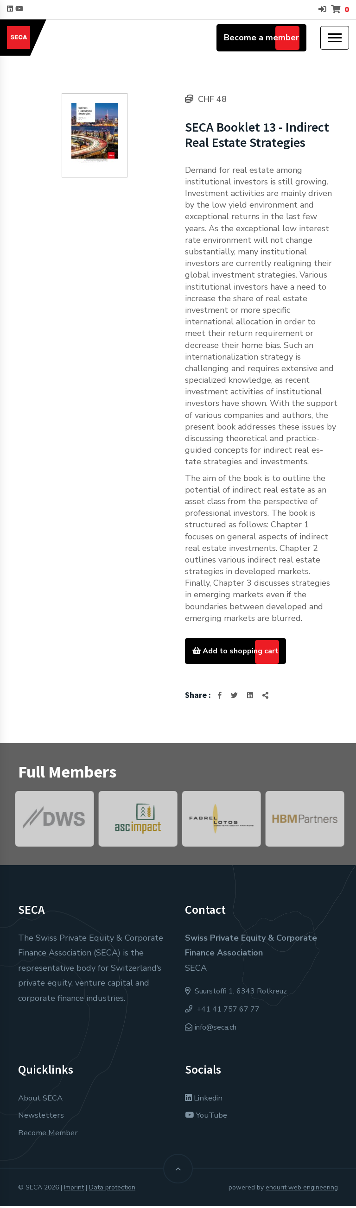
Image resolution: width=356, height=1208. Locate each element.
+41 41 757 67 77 (222, 1011)
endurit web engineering (302, 1189)
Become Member (50, 1134)
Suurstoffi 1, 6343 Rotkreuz (236, 993)
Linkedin (205, 1099)
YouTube (208, 1117)
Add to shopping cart (240, 651)
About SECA (42, 1099)
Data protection (112, 1189)
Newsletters (42, 1117)
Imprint (74, 1189)
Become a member (261, 37)
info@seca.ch (215, 1029)
